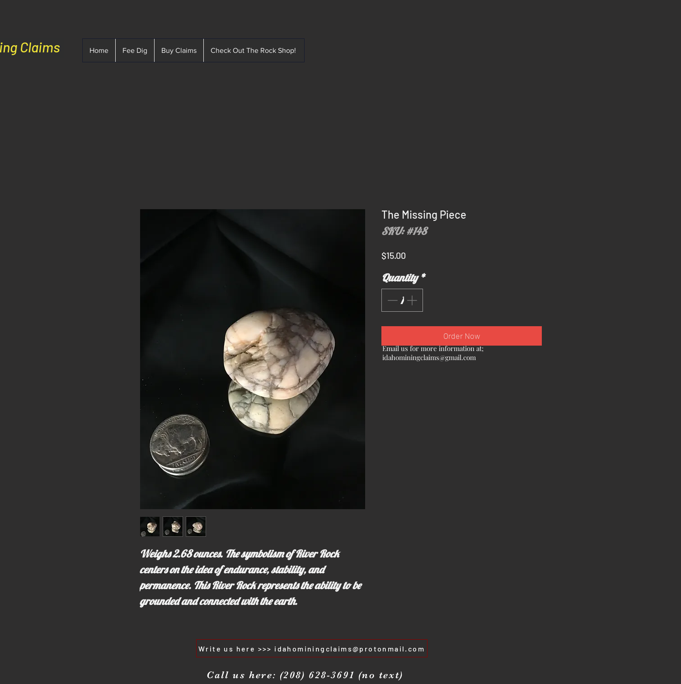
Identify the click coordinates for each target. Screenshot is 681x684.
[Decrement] (391, 300)
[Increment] (413, 300)
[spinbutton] (402, 300)
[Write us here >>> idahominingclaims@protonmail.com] (311, 648)
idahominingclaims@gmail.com (429, 357)
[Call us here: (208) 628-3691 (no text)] (304, 675)
